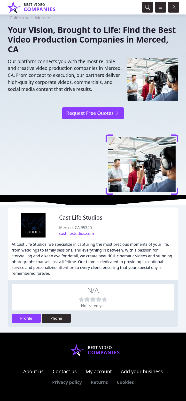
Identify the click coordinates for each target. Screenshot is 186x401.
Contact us (65, 371)
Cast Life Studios (80, 217)
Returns (99, 382)
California (19, 18)
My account (99, 371)
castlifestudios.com (76, 233)
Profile (26, 318)
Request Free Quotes (93, 113)
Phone (56, 318)
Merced (42, 18)
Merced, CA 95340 (75, 227)
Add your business (142, 371)
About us (33, 371)
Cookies (125, 382)
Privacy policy (67, 382)
